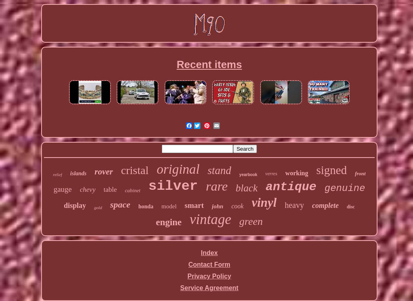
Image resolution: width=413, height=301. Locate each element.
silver (173, 186)
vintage (210, 219)
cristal (134, 170)
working (296, 173)
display (75, 205)
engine (168, 222)
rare (216, 186)
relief (57, 174)
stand (220, 170)
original (177, 169)
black (246, 188)
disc (351, 207)
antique (291, 187)
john (217, 206)
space (120, 204)
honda (145, 206)
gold (98, 207)
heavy (294, 205)
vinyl (264, 202)
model (169, 206)
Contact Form (209, 264)
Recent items (209, 64)
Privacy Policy (210, 276)
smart (194, 205)
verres (271, 173)
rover (104, 171)
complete (325, 205)
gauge (63, 189)
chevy (88, 189)
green (251, 221)
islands (78, 173)
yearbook (248, 174)
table (110, 189)
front (360, 173)
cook (238, 206)
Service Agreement (209, 287)
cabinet (132, 190)
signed (331, 170)
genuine (345, 188)
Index (209, 252)
